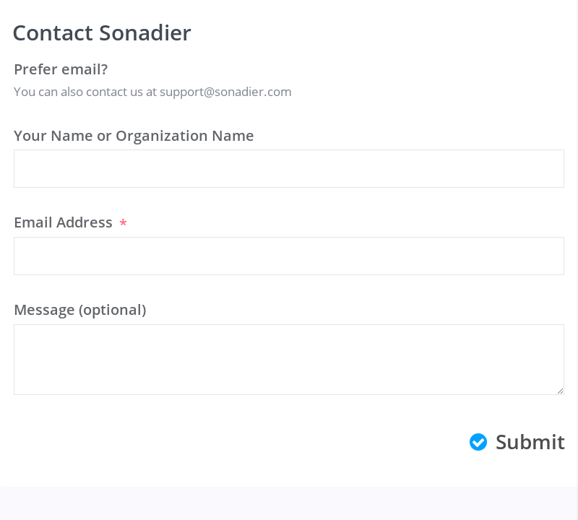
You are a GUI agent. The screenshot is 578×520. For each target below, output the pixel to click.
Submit (518, 441)
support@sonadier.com (226, 91)
